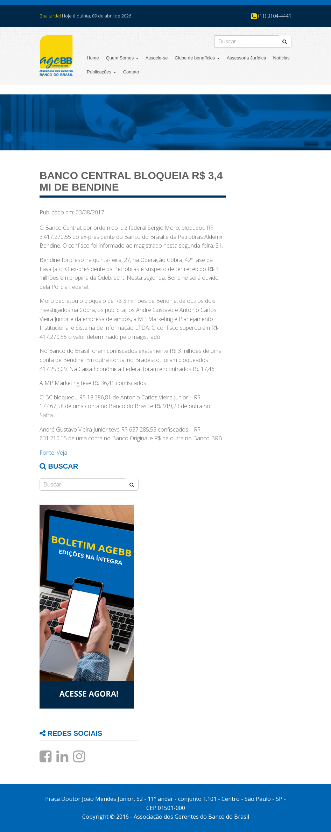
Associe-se (157, 58)
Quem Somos (122, 58)
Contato (131, 71)
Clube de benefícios (197, 58)
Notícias (281, 58)
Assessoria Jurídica (246, 58)
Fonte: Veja (53, 452)
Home (93, 58)
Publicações (101, 71)
